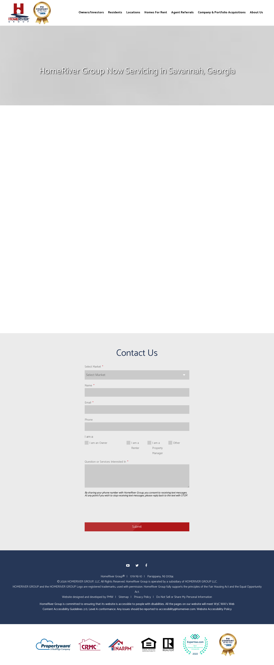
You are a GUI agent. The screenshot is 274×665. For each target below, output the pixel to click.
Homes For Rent (155, 12)
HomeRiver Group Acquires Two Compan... (224, 237)
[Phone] (137, 426)
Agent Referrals (182, 12)
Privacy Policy (142, 597)
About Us (256, 12)
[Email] (137, 409)
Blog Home (214, 155)
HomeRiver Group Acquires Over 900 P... (228, 208)
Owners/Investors (91, 12)
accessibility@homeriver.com (177, 609)
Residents (115, 12)
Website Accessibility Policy (214, 609)
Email (88, 402)
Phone (89, 419)
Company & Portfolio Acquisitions (222, 12)
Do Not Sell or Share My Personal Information (184, 597)
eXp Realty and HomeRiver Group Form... (225, 194)
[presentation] (114, 510)
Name (88, 385)
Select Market (93, 366)
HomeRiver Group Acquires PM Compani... (223, 223)
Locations (133, 12)
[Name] (137, 392)
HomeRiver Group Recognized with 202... (226, 180)
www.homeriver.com (59, 266)
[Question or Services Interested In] (137, 476)
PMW (110, 597)
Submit (137, 527)
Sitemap (124, 597)
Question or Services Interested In (105, 461)
